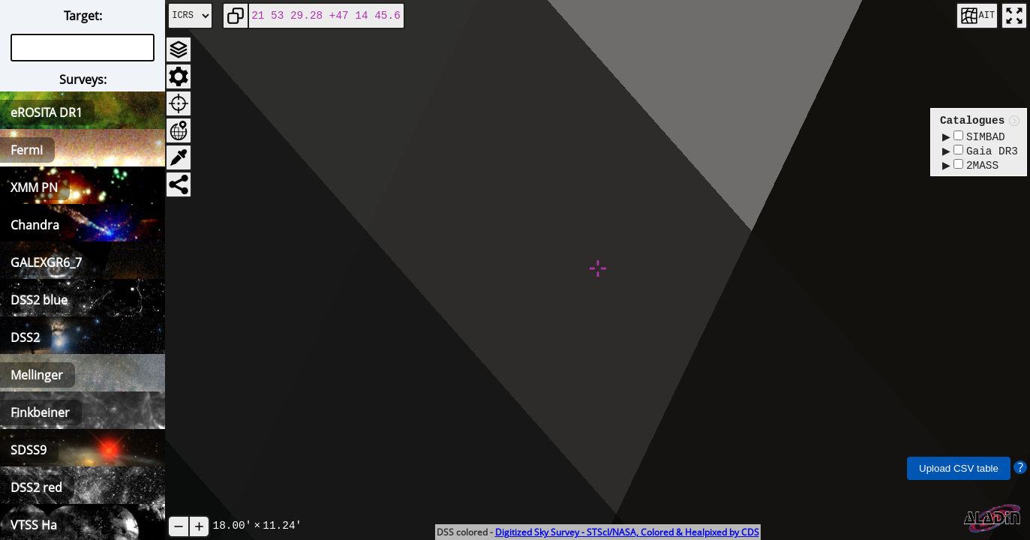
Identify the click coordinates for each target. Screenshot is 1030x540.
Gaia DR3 (985, 153)
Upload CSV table (958, 468)
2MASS (975, 169)
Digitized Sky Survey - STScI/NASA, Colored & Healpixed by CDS (627, 532)
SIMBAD (979, 137)
